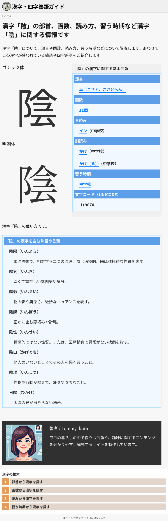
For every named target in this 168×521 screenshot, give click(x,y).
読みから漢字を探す (27, 498)
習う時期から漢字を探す (31, 506)
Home (6, 16)
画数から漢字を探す (27, 490)
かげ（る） (89, 163)
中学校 (85, 184)
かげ (83, 151)
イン (83, 130)
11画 (83, 110)
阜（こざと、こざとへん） (102, 89)
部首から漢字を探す (27, 481)
